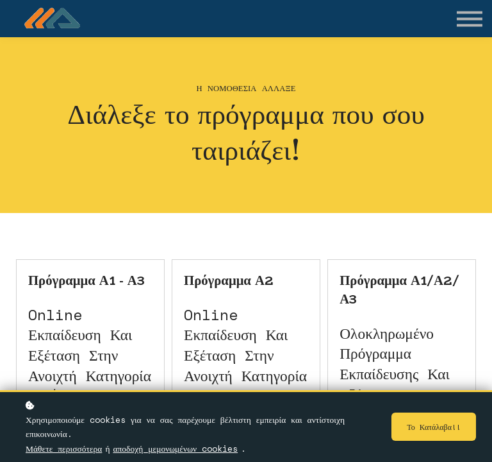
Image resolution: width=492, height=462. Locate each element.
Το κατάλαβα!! (432, 427)
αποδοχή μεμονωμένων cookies (175, 448)
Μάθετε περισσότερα (64, 448)
